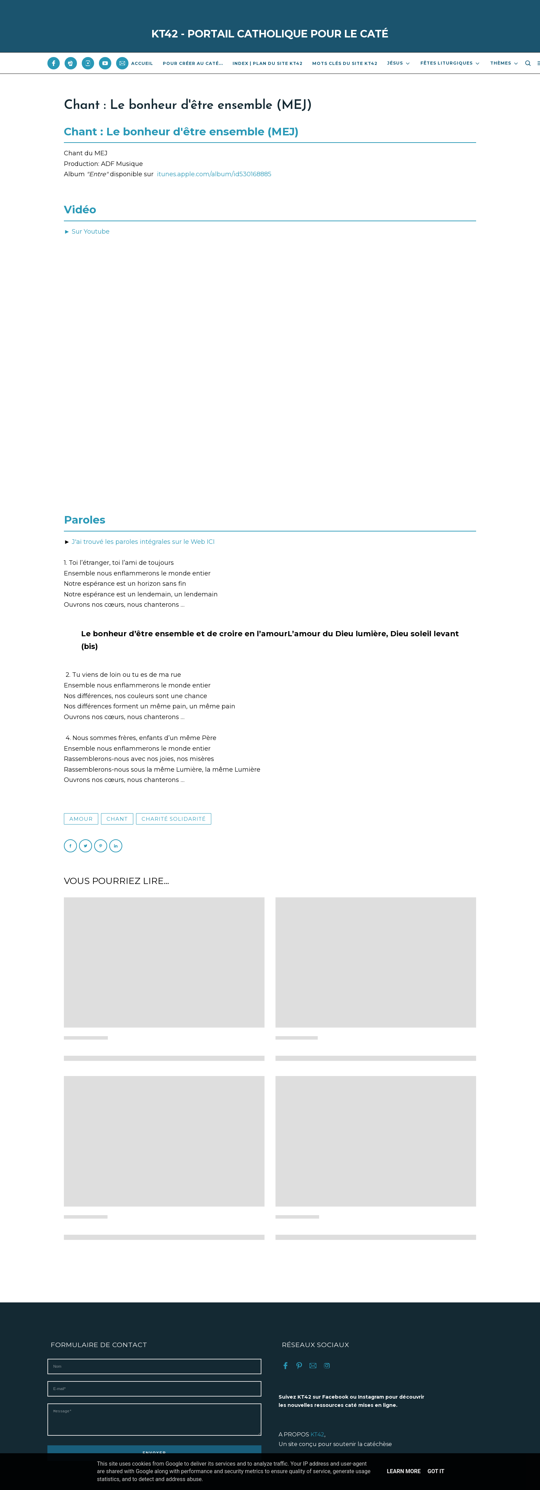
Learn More (403, 1471)
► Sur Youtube (87, 231)
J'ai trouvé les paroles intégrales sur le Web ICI (142, 542)
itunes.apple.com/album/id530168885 (214, 174)
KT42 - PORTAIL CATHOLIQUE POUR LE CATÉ (270, 33)
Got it (435, 1471)
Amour (81, 819)
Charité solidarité (174, 819)
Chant (117, 819)
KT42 (317, 1434)
